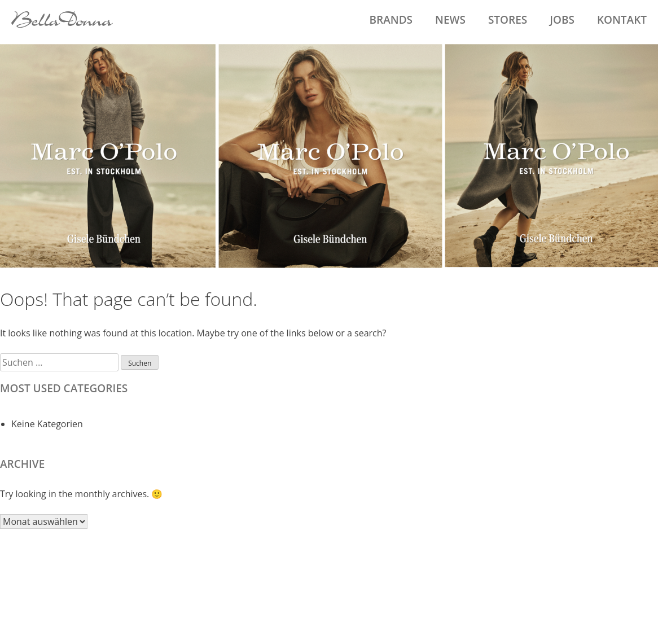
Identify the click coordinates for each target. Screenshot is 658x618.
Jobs (562, 19)
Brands (391, 19)
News (450, 19)
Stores (507, 19)
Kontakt (622, 19)
